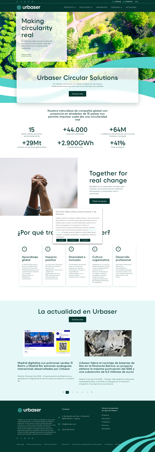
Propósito (70, 7)
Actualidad (131, 7)
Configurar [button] (73, 240)
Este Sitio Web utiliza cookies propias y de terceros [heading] (76, 213)
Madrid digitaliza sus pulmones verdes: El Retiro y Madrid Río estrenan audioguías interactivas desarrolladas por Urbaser (45, 365)
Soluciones (85, 7)
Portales (117, 444)
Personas (116, 7)
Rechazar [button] (85, 240)
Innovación (101, 7)
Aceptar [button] (61, 240)
